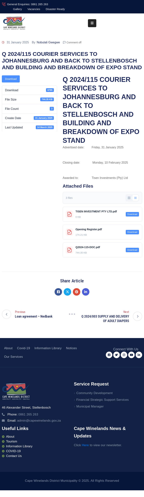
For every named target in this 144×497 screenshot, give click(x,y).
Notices (71, 348)
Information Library (48, 348)
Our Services (13, 357)
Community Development (94, 393)
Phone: (22, 414)
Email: (34, 420)
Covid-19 (23, 348)
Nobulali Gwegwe (48, 42)
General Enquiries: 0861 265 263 (27, 4)
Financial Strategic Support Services (102, 400)
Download (11, 78)
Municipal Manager (90, 406)
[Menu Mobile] (92, 23)
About (8, 348)
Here (85, 445)
